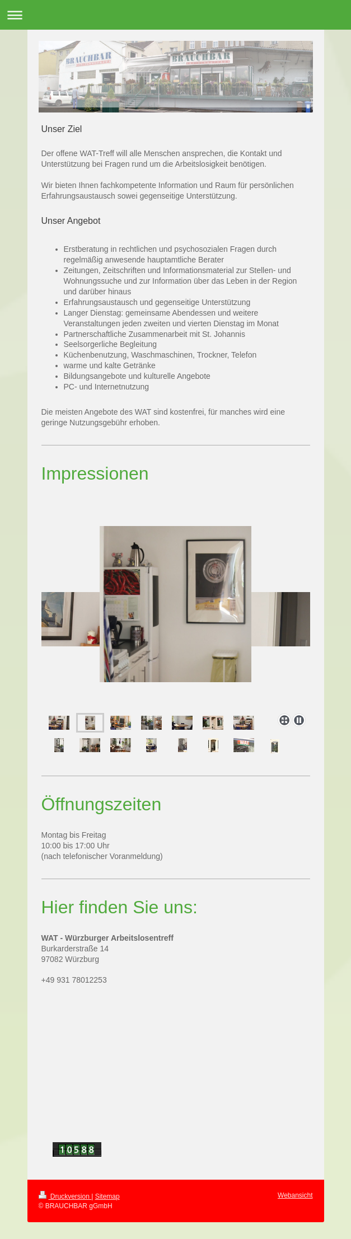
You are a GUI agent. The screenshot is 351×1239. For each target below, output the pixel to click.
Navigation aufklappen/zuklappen (175, 15)
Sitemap (107, 1196)
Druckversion (65, 1196)
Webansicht (295, 1195)
